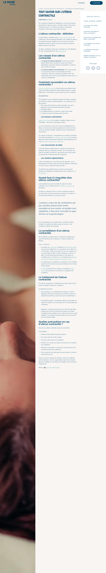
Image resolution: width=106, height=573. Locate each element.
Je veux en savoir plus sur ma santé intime (54, 8)
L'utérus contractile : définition (93, 21)
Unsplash (57, 367)
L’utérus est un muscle (45, 120)
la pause (41, 8)
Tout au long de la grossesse (47, 88)
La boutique (96, 3)
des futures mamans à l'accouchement (52, 141)
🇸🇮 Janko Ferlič (48, 367)
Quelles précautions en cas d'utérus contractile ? (92, 56)
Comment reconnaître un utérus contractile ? (91, 32)
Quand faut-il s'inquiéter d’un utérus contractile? (92, 38)
